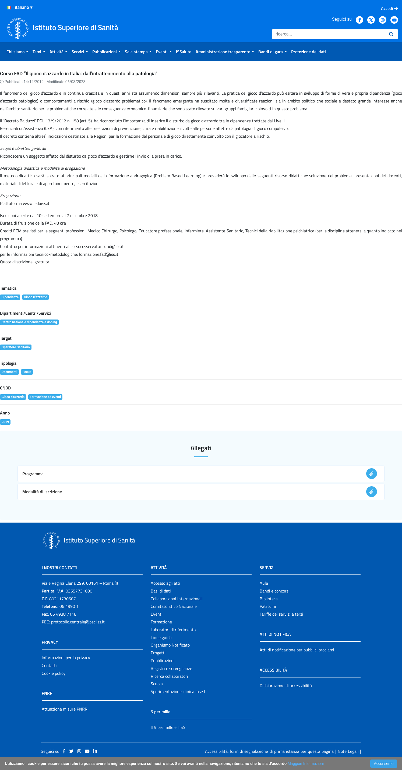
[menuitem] (17, 51)
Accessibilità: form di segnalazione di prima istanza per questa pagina (269, 751)
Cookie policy (53, 673)
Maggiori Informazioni (306, 763)
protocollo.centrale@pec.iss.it (78, 622)
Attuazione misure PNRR (64, 709)
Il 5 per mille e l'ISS (168, 727)
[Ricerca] (328, 34)
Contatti (49, 665)
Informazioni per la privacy (66, 657)
